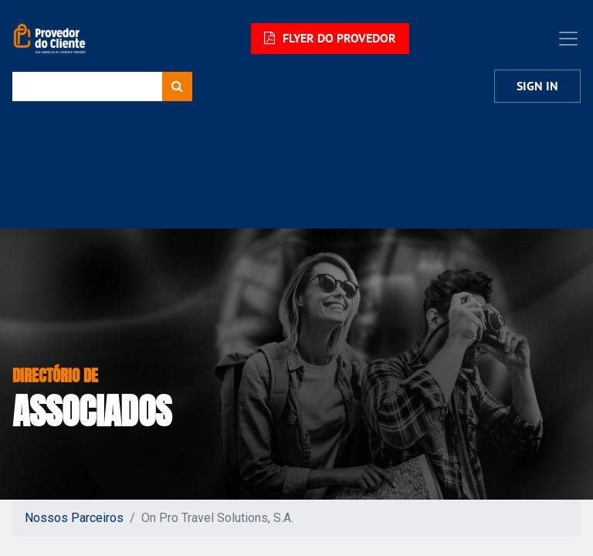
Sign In (537, 86)
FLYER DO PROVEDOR (330, 38)
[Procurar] (177, 86)
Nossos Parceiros (74, 517)
